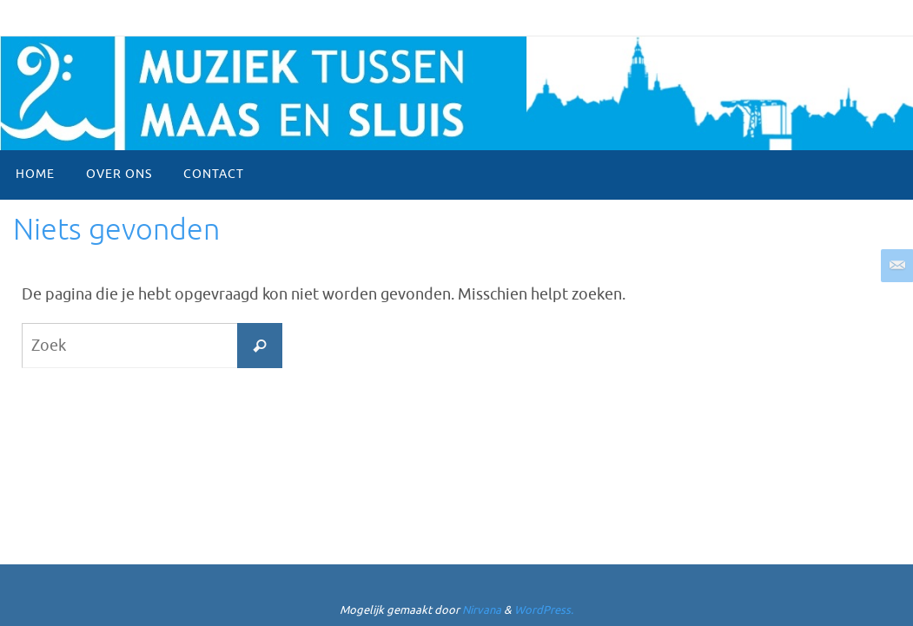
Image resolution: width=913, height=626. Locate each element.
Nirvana (481, 610)
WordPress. (543, 610)
